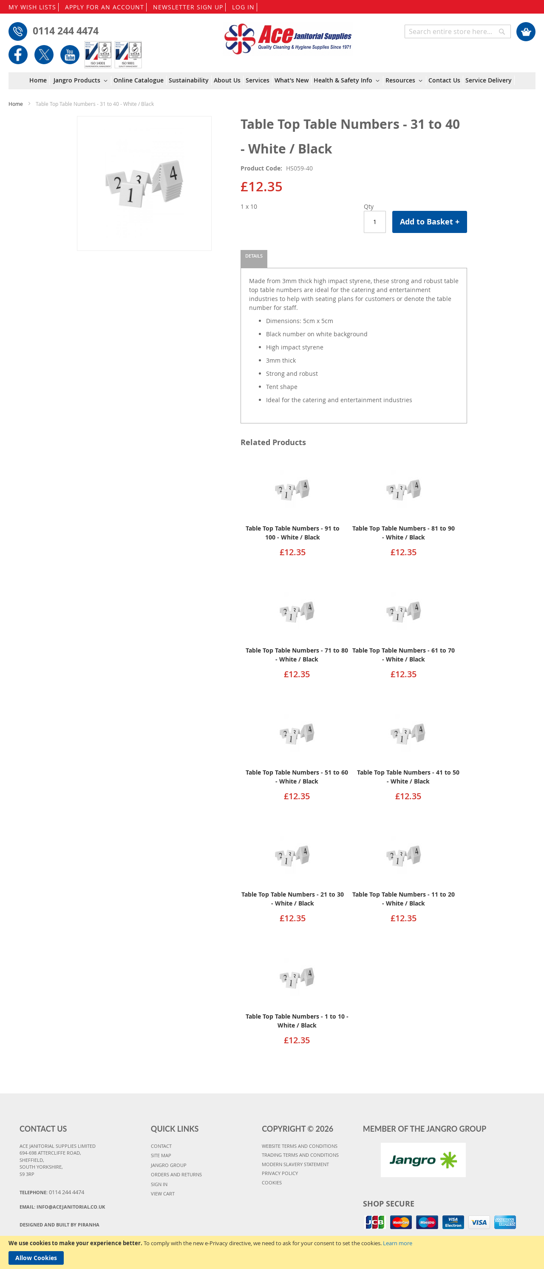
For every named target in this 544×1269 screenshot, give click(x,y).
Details (254, 256)
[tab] (254, 259)
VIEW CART (163, 1193)
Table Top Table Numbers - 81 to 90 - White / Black (403, 532)
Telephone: (52, 1192)
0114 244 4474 (66, 30)
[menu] (272, 81)
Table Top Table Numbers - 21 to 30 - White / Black (292, 898)
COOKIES (272, 1182)
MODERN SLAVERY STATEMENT (295, 1164)
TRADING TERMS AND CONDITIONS (300, 1155)
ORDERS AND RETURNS (176, 1174)
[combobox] (458, 31)
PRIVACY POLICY (280, 1173)
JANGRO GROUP (169, 1165)
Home (15, 103)
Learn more (397, 1243)
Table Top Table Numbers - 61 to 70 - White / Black (403, 654)
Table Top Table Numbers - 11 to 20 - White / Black (403, 898)
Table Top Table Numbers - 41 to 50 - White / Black (408, 776)
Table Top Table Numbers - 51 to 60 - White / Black (297, 776)
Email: (62, 1207)
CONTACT (161, 1146)
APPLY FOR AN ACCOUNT (104, 7)
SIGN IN (159, 1184)
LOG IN (243, 7)
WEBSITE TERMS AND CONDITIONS (299, 1146)
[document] (272, 1252)
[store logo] (288, 35)
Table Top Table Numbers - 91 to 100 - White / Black (293, 532)
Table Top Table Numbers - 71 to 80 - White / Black (297, 654)
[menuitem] (39, 80)
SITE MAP (161, 1155)
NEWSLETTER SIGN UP (188, 7)
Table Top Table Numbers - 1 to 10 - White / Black (297, 1020)
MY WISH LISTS (32, 7)
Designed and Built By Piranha (59, 1224)
